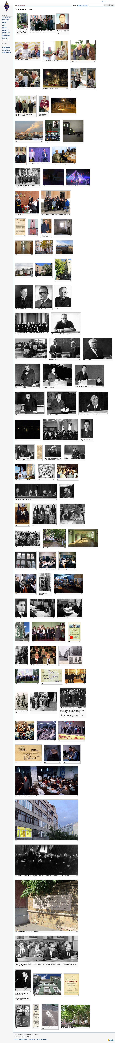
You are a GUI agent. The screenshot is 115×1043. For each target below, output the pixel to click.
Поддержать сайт (6, 32)
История (85, 5)
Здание (3, 25)
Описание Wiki (32, 1039)
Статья (15, 5)
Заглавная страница (6, 17)
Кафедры (4, 22)
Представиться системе (108, 1)
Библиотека (4, 27)
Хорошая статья (5, 37)
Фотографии (4, 30)
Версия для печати (6, 50)
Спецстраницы (5, 49)
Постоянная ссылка (6, 52)
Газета (3, 24)
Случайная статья (6, 20)
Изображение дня (6, 29)
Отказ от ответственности (41, 1039)
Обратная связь (5, 33)
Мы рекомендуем (6, 35)
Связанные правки (6, 47)
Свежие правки (5, 19)
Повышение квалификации (5, 39)
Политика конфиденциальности (21, 1039)
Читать (74, 5)
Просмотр (79, 5)
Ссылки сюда (5, 45)
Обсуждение (21, 5)
